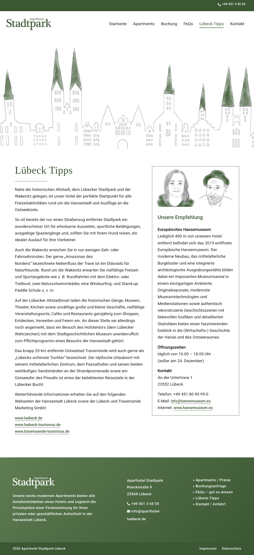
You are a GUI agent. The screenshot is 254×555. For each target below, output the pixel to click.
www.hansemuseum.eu (195, 407)
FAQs (188, 23)
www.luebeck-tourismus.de (40, 424)
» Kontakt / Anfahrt (209, 504)
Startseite (118, 23)
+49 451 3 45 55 (145, 503)
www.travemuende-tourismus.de (44, 431)
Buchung (169, 23)
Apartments (144, 23)
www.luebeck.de (30, 417)
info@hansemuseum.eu (192, 401)
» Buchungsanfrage (209, 486)
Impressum (208, 548)
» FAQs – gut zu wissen (213, 492)
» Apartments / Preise (212, 480)
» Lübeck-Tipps (206, 498)
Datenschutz (231, 548)
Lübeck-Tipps (212, 23)
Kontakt (237, 23)
